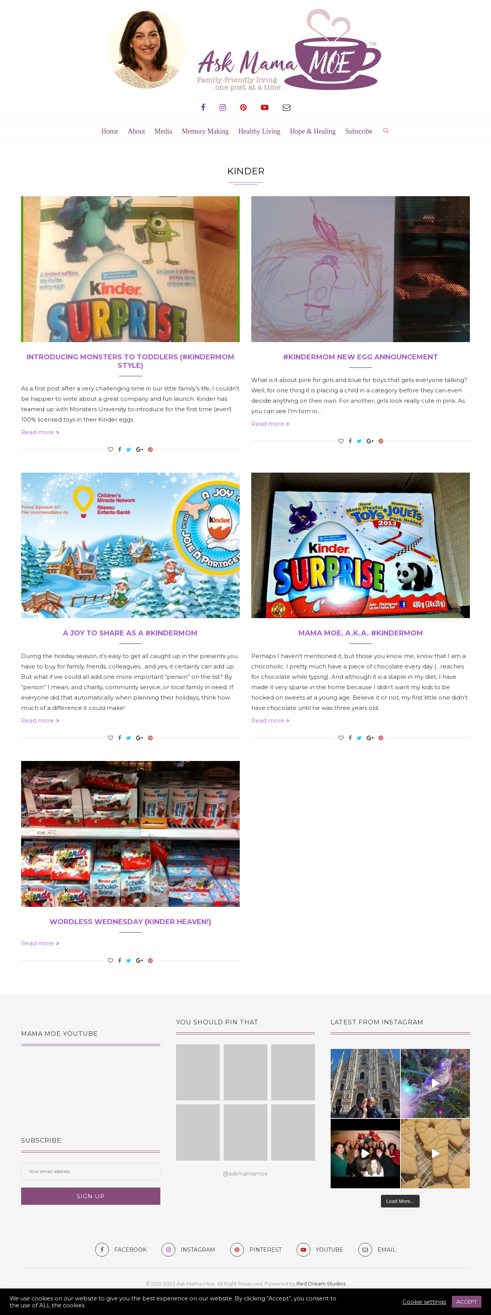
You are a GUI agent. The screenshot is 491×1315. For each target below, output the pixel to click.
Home (109, 131)
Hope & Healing (313, 131)
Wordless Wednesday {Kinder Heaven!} (130, 922)
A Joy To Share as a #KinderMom (130, 633)
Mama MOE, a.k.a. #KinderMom (360, 633)
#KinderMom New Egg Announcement (360, 357)
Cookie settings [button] (424, 1301)
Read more (40, 432)
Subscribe (358, 131)
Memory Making (205, 131)
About (136, 131)
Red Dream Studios (321, 1283)
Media (163, 131)
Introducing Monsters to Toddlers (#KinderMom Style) (130, 361)
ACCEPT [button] (466, 1301)
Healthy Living (259, 131)
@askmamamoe (245, 1173)
